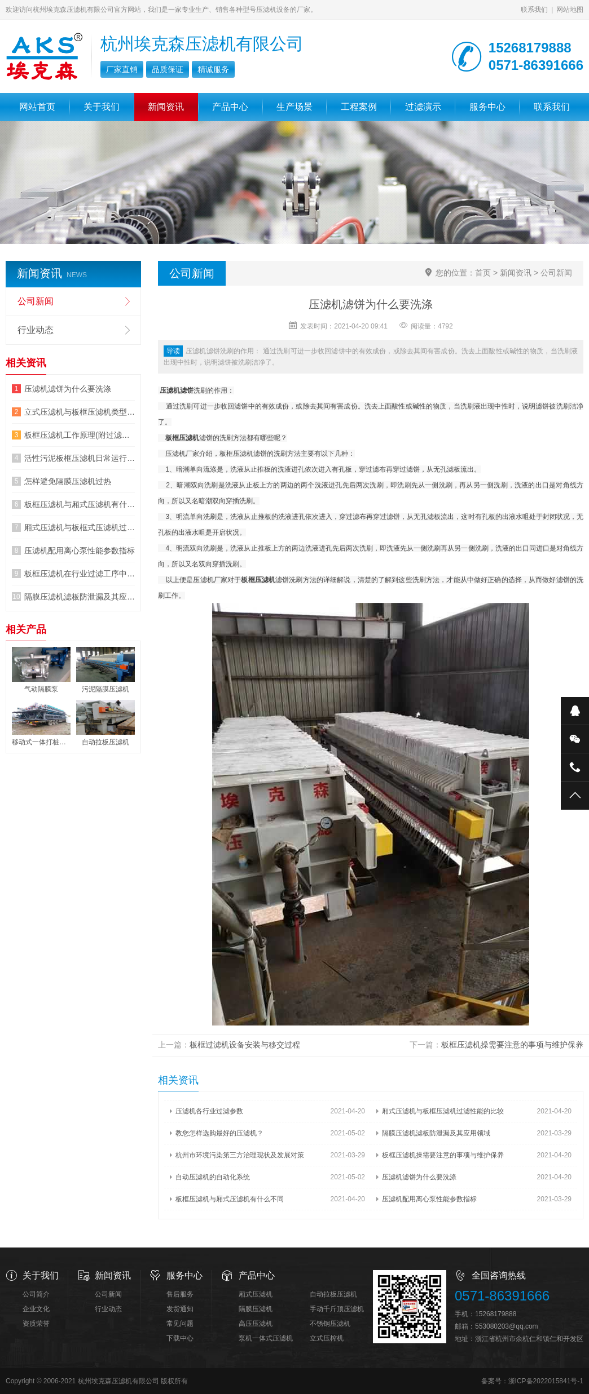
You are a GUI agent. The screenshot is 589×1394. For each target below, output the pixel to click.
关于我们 (101, 107)
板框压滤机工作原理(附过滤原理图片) (79, 434)
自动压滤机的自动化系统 (212, 1177)
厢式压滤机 (255, 1294)
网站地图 (569, 10)
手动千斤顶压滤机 (337, 1309)
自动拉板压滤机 (333, 1294)
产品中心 (230, 107)
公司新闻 (556, 272)
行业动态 (35, 330)
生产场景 (294, 107)
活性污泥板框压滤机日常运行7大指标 (79, 458)
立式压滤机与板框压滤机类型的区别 (79, 411)
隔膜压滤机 (255, 1309)
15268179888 (495, 1314)
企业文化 (36, 1309)
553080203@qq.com (506, 1326)
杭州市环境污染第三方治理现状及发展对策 (239, 1155)
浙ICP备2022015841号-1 (545, 1381)
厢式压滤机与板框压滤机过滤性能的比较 (443, 1111)
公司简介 (36, 1294)
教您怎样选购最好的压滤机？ (219, 1133)
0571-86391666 (502, 1295)
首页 (483, 272)
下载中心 (180, 1338)
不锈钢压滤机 (330, 1324)
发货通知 (180, 1309)
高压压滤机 (255, 1324)
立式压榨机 (327, 1338)
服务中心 (487, 107)
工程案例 (359, 107)
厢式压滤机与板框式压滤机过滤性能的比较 (79, 527)
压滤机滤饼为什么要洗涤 (419, 1177)
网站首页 (37, 107)
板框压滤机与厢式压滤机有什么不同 (229, 1199)
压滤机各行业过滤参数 (209, 1111)
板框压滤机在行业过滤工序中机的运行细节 (79, 573)
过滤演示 (423, 107)
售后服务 (180, 1294)
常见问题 (180, 1324)
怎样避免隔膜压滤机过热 (67, 481)
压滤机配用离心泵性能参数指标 (429, 1199)
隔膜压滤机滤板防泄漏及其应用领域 (436, 1133)
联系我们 (534, 10)
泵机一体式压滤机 (266, 1338)
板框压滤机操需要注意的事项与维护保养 (512, 1044)
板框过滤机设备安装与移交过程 (245, 1044)
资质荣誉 (36, 1324)
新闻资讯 (166, 107)
